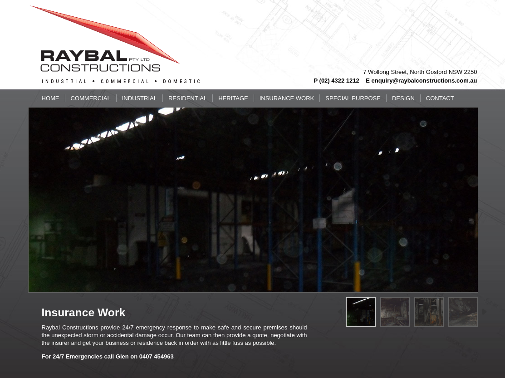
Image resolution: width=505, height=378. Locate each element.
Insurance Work (287, 98)
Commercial (91, 98)
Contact (440, 98)
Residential (187, 98)
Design (403, 98)
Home (50, 98)
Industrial (139, 98)
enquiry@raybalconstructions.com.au (424, 80)
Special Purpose (353, 98)
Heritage (233, 98)
